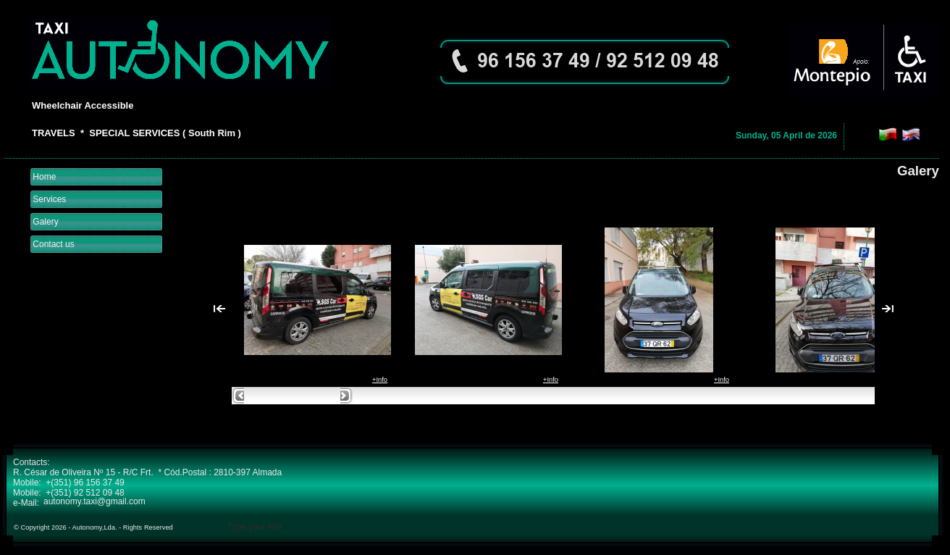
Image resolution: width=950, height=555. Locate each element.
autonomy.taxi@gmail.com (94, 501)
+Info (379, 379)
